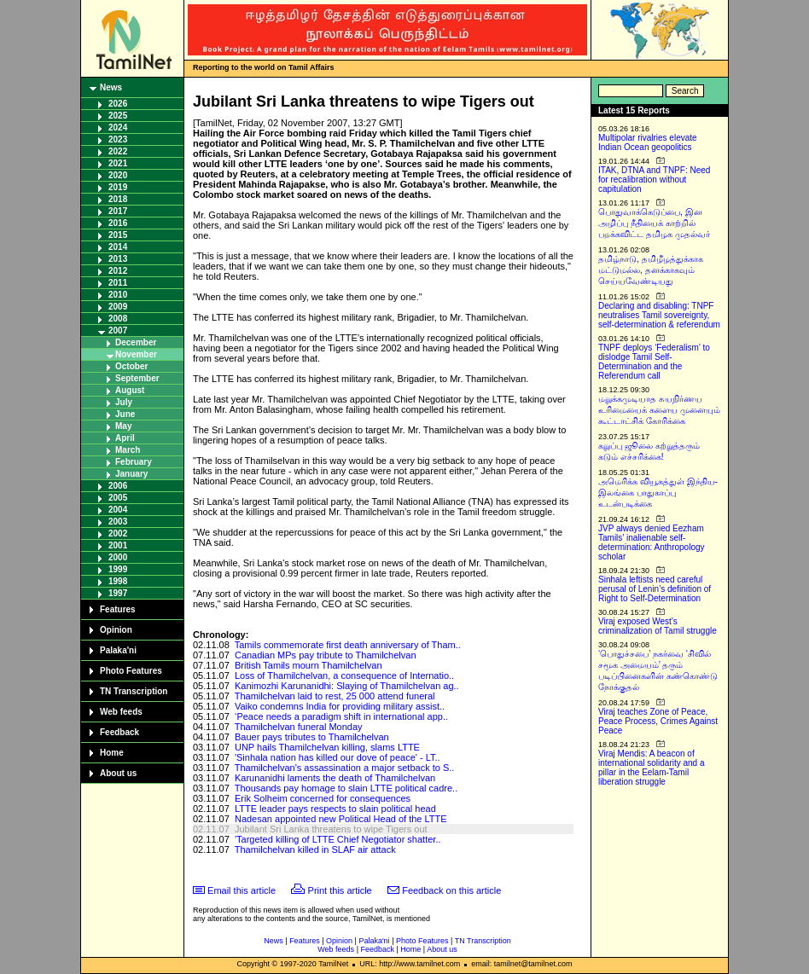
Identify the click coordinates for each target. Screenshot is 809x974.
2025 (117, 115)
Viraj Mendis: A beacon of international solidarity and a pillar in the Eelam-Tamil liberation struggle (651, 767)
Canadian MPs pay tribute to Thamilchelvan (325, 655)
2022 (117, 151)
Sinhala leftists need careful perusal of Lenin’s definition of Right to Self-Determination (654, 589)
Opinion (116, 630)
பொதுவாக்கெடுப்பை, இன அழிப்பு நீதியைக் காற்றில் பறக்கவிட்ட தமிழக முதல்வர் (654, 223)
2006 (117, 485)
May (123, 426)
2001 (117, 545)
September (137, 378)
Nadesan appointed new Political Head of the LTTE (341, 819)
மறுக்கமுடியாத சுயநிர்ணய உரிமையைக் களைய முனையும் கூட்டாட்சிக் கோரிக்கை (659, 410)
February (133, 462)
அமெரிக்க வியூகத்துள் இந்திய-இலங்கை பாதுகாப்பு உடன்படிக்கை (658, 492)
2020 (117, 175)
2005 (117, 497)
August (129, 390)
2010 (117, 294)
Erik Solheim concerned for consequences (322, 798)
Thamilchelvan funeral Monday (299, 727)
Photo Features (131, 670)
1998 (117, 581)
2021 (117, 163)
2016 (117, 223)
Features (118, 609)
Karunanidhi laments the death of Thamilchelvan (335, 778)
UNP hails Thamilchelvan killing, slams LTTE (327, 747)
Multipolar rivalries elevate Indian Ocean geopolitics (647, 142)
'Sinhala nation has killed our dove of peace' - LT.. (337, 757)
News (111, 87)
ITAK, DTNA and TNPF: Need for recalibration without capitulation (654, 179)
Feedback (119, 732)
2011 (117, 282)
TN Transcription (133, 691)
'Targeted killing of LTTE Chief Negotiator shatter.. (338, 839)
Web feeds (121, 711)
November (136, 354)
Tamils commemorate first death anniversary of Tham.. (348, 645)
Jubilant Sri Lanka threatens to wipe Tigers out (331, 829)
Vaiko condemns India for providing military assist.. (340, 706)
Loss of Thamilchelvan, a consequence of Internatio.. (344, 675)
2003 (117, 521)
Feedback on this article (451, 890)
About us (118, 773)
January (131, 473)
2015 (117, 235)
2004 (117, 509)
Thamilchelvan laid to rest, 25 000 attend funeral (335, 696)
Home (112, 752)
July (123, 402)
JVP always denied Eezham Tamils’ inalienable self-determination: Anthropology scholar (651, 542)
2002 (117, 533)
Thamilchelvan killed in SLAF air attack (315, 849)
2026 (117, 103)
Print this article (340, 890)
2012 (117, 270)
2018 (117, 199)
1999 (117, 569)
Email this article (241, 890)
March (127, 450)
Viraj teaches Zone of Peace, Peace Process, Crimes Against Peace (658, 721)
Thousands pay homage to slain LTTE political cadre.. (346, 788)
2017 (117, 211)
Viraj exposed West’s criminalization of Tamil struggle (657, 626)
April (125, 438)
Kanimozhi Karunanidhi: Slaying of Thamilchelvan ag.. (347, 686)
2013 (117, 259)
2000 (117, 557)
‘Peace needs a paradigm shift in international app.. (341, 716)
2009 (117, 306)
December (135, 342)
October (131, 366)
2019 (117, 187)
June (125, 414)
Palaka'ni (118, 650)
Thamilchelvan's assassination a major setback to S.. (345, 767)
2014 (117, 247)
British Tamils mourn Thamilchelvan (308, 665)
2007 (117, 330)
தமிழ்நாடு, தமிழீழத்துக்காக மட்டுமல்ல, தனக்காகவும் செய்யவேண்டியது (650, 270)
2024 (117, 127)
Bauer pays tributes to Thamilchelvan (312, 737)
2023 (117, 139)
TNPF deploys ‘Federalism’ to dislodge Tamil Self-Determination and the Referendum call (654, 361)
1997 (117, 593)
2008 (117, 318)
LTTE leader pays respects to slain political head (335, 808)
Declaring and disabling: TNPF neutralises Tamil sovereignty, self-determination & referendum (659, 315)
